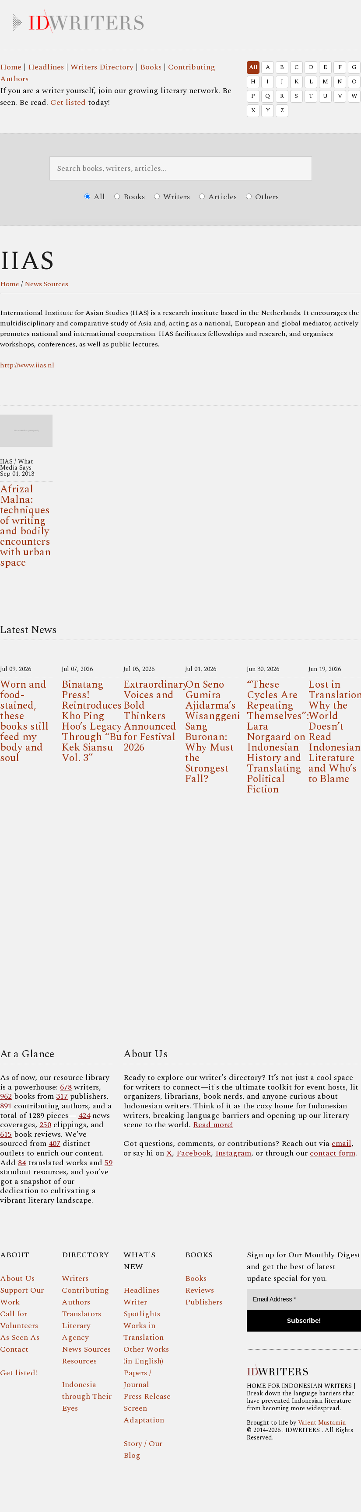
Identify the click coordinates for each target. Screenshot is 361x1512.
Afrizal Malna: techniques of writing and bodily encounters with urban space (25, 526)
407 (54, 1143)
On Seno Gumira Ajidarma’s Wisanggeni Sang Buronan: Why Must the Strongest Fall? (212, 732)
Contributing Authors (85, 1296)
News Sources (46, 284)
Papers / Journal (137, 1379)
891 (6, 1106)
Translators (81, 1314)
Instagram (233, 1153)
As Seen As (19, 1337)
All (253, 67)
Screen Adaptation (143, 1414)
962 (6, 1096)
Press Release (147, 1396)
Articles (218, 197)
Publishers (203, 1302)
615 (6, 1134)
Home (10, 67)
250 (45, 1125)
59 (108, 1163)
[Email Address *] (304, 1299)
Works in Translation (143, 1331)
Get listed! (18, 1373)
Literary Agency (76, 1331)
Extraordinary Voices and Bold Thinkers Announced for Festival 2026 (155, 716)
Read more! (213, 1125)
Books (150, 67)
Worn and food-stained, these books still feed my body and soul (24, 721)
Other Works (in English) (146, 1355)
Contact (14, 1349)
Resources (79, 1361)
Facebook (193, 1153)
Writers (172, 197)
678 (66, 1087)
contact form (332, 1153)
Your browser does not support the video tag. (180, 924)
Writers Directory (101, 67)
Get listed (68, 102)
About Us (17, 1278)
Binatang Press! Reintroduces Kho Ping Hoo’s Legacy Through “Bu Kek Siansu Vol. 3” (92, 721)
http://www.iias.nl (27, 365)
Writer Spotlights (141, 1308)
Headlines (46, 67)
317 (62, 1096)
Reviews (199, 1290)
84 (22, 1163)
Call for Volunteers (19, 1320)
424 (84, 1115)
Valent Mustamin (322, 1422)
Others (262, 197)
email (341, 1143)
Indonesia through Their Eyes (87, 1396)
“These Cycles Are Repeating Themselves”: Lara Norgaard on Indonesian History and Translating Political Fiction (278, 737)
